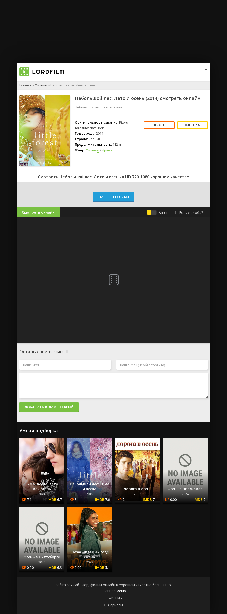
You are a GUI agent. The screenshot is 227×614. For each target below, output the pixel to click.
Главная (25, 85)
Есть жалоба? (189, 212)
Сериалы (115, 605)
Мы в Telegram (113, 197)
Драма (107, 150)
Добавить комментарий (49, 407)
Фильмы (41, 85)
